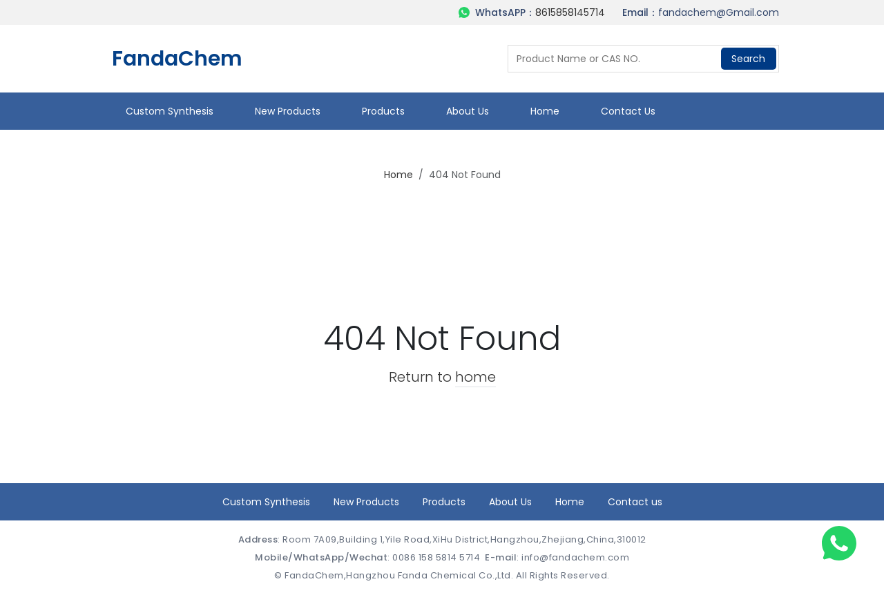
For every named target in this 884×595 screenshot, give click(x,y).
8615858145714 (570, 12)
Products (383, 111)
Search (748, 59)
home (475, 377)
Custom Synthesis (169, 111)
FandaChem (177, 58)
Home (544, 111)
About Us (467, 111)
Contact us (628, 111)
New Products (287, 111)
